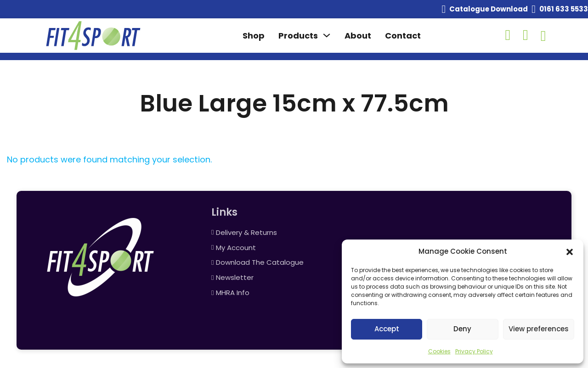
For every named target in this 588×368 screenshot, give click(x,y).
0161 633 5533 (563, 9)
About (358, 35)
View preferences (539, 329)
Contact (403, 35)
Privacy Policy (474, 351)
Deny (462, 329)
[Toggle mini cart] (543, 35)
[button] (569, 251)
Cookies (439, 351)
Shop (254, 35)
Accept (386, 329)
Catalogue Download (488, 9)
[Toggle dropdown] (326, 35)
